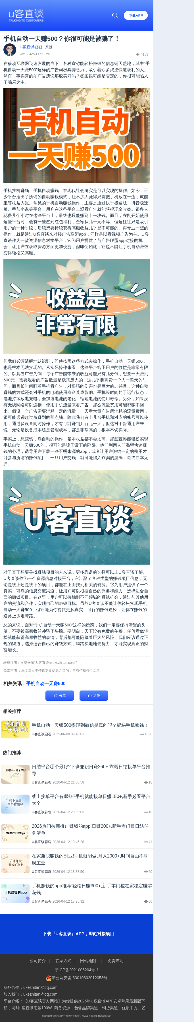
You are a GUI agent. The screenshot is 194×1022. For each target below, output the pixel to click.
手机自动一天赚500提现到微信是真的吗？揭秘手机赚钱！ (90, 725)
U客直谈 (41, 234)
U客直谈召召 (41, 734)
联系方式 (64, 960)
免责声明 (115, 960)
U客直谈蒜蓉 (41, 782)
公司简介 (38, 960)
